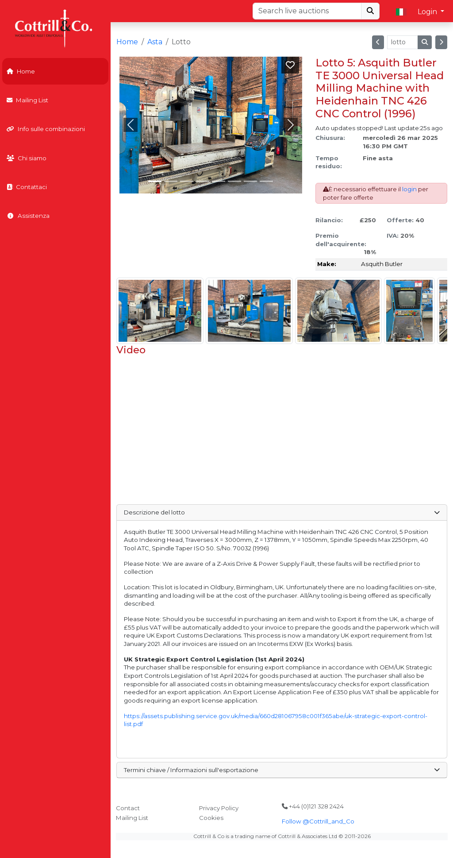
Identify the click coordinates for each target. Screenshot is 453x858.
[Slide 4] (218, 181)
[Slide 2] (186, 181)
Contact (128, 808)
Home (21, 71)
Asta (154, 42)
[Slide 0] (154, 181)
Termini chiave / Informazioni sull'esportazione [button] (281, 769)
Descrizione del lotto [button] (281, 512)
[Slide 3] (202, 181)
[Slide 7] (266, 181)
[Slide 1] (170, 181)
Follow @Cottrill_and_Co (318, 821)
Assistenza (28, 215)
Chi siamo (26, 158)
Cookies (211, 817)
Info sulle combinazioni (46, 128)
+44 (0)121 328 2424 (313, 806)
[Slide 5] (234, 181)
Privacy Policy (218, 808)
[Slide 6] (250, 181)
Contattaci (27, 186)
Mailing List (27, 100)
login (409, 189)
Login (428, 12)
